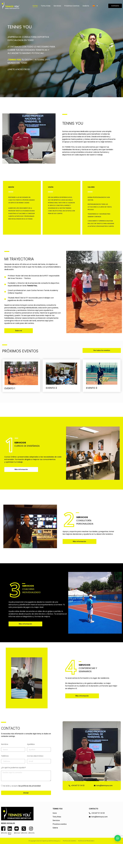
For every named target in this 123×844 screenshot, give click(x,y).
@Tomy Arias (9, 833)
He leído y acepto (22, 786)
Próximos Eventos (71, 6)
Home (35, 6)
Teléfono (5, 756)
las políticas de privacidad (29, 786)
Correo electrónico (35, 756)
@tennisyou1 (17, 833)
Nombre (4, 744)
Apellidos (31, 744)
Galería (86, 6)
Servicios (57, 6)
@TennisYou (4, 833)
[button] (117, 838)
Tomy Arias (45, 6)
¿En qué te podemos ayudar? (13, 768)
